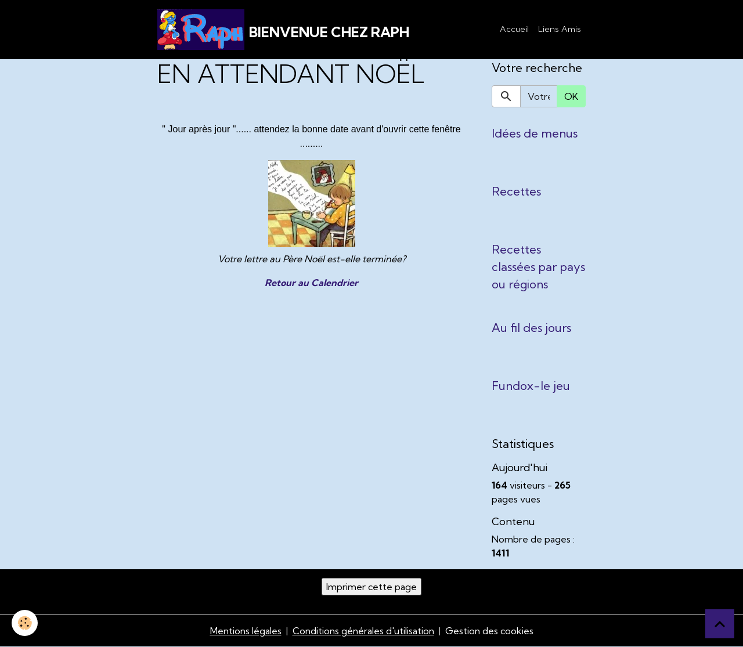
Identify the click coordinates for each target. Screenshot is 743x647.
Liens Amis (559, 29)
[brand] (283, 29)
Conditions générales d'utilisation (363, 631)
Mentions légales (246, 631)
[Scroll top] (719, 623)
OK (571, 96)
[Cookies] (25, 623)
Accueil (514, 29)
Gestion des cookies (489, 631)
